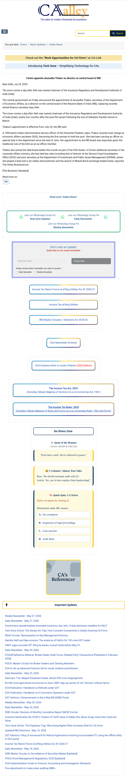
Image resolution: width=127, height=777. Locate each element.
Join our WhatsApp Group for (40, 217)
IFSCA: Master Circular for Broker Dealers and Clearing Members (39, 663)
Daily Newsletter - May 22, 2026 (22, 673)
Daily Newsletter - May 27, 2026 (22, 620)
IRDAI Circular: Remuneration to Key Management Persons (36, 635)
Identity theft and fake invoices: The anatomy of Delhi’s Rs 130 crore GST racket (47, 640)
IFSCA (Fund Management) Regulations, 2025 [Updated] (35, 758)
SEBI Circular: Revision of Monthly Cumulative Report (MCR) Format (41, 712)
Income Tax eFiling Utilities (63, 304)
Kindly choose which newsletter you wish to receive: (39, 268)
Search (117, 33)
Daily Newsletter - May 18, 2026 (22, 748)
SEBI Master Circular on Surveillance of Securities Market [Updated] (41, 753)
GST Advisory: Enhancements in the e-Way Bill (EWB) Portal (37, 697)
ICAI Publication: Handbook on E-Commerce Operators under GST (40, 692)
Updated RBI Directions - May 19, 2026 (25, 730)
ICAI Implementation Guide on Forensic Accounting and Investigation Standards (48, 763)
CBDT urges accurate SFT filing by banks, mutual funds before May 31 (42, 645)
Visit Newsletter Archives (63, 342)
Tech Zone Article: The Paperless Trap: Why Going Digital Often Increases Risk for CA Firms (54, 725)
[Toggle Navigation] (4, 31)
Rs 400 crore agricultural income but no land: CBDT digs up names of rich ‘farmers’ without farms (57, 683)
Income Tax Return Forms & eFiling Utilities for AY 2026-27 (63, 289)
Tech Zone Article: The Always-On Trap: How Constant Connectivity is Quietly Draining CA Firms (56, 630)
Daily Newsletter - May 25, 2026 (22, 650)
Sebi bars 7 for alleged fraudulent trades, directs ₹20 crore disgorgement (44, 678)
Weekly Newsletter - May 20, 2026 (23, 702)
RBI (6, 181)
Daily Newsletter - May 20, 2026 (22, 707)
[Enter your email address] (42, 261)
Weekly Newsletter (44, 272)
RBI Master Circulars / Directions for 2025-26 (63, 319)
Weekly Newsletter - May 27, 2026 (23, 616)
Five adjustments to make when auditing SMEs (30, 768)
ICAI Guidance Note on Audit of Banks (63, 365)
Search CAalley (83, 28)
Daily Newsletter (25, 272)
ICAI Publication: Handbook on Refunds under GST (32, 687)
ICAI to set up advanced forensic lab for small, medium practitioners (41, 668)
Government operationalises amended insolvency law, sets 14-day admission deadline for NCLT (56, 625)
